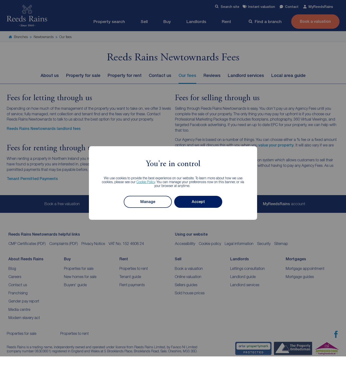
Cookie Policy (145, 182)
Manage (147, 201)
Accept (198, 201)
